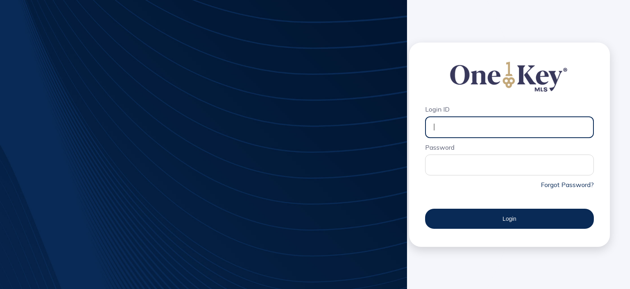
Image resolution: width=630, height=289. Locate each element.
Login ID (437, 109)
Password (439, 147)
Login (509, 219)
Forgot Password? (567, 185)
